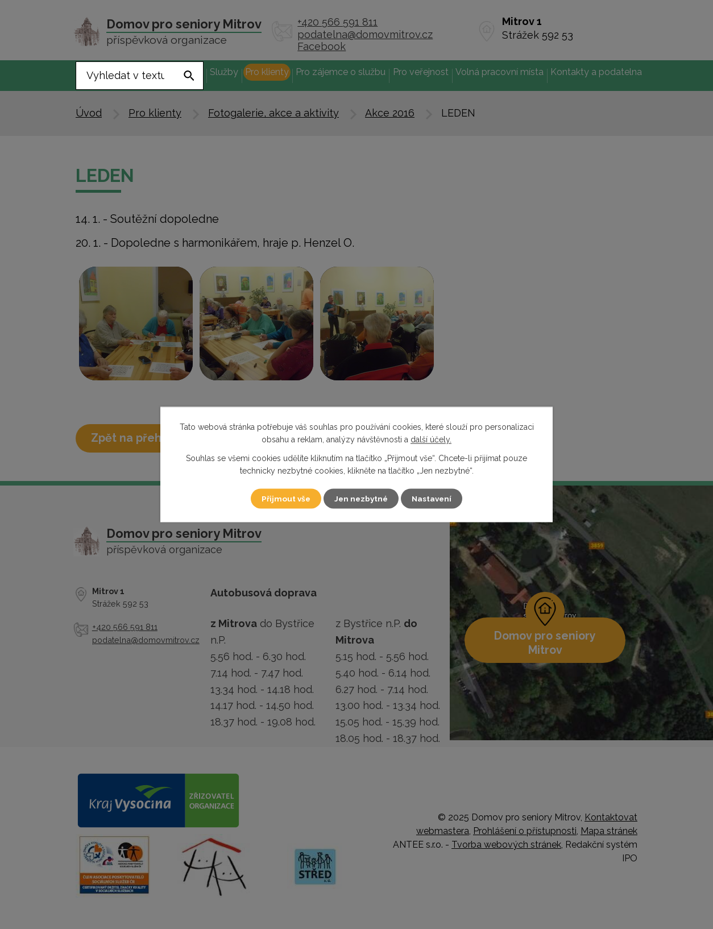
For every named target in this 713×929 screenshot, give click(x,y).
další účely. (431, 440)
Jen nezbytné (361, 498)
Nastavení (436, 498)
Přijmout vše (282, 498)
